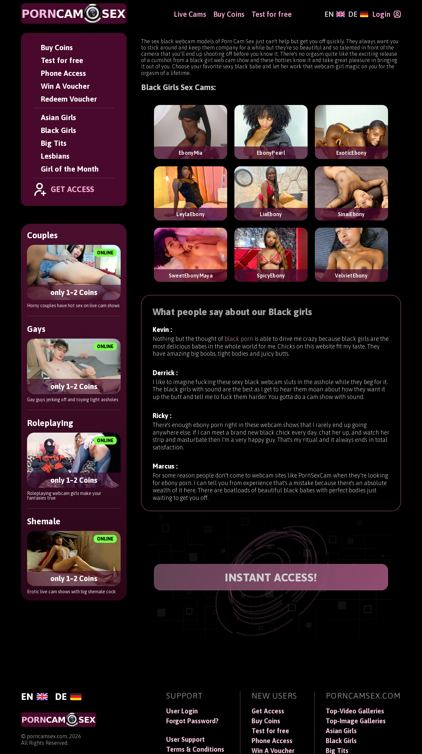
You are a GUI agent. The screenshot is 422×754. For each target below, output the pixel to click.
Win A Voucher (65, 86)
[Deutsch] (358, 14)
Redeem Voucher (69, 98)
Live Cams (190, 14)
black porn (239, 345)
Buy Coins (57, 47)
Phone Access (63, 73)
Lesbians (55, 155)
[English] (334, 14)
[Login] (386, 14)
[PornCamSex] (74, 13)
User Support (185, 739)
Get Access (268, 711)
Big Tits (54, 143)
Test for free (62, 60)
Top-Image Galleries (356, 721)
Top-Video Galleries (355, 711)
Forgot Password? (192, 721)
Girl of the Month (70, 168)
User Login (182, 711)
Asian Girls (58, 117)
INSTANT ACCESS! (271, 577)
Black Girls (58, 130)
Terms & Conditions (195, 749)
